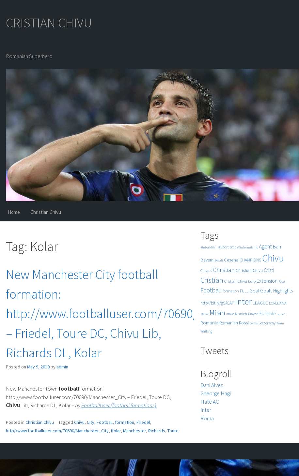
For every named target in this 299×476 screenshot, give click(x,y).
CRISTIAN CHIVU (49, 23)
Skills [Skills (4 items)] (254, 323)
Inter (205, 409)
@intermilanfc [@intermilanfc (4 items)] (247, 247)
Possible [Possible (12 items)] (267, 313)
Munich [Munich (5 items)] (241, 314)
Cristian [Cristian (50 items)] (211, 280)
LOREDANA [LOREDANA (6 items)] (278, 303)
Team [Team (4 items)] (280, 323)
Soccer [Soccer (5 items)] (263, 323)
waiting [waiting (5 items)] (206, 331)
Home (14, 212)
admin (62, 367)
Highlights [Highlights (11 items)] (283, 291)
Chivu (79, 422)
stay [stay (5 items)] (272, 323)
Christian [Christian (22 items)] (224, 270)
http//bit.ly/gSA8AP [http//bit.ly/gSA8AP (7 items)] (217, 303)
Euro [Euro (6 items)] (252, 281)
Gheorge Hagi (215, 393)
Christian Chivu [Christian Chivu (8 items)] (249, 270)
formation (124, 422)
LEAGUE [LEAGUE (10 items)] (260, 303)
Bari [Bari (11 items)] (277, 247)
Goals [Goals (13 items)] (266, 290)
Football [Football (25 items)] (211, 290)
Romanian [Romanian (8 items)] (228, 323)
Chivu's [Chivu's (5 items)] (206, 270)
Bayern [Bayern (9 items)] (206, 260)
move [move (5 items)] (230, 314)
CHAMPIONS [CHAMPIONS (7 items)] (250, 260)
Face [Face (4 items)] (281, 281)
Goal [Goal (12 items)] (254, 291)
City (90, 422)
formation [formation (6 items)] (231, 291)
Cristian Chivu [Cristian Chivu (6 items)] (235, 281)
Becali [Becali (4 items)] (218, 260)
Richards (156, 431)
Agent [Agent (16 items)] (265, 246)
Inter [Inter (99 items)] (243, 301)
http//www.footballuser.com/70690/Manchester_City (57, 431)
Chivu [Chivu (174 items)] (273, 258)
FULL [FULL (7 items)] (244, 291)
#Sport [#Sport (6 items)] (223, 247)
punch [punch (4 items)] (281, 314)
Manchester (134, 431)
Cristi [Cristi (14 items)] (269, 270)
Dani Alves (211, 385)
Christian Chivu (45, 212)
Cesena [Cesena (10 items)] (231, 260)
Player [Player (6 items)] (253, 313)
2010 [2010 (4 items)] (233, 247)
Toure (173, 431)
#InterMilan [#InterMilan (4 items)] (208, 247)
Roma (207, 418)
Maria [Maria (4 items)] (204, 314)
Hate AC (209, 401)
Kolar (116, 431)
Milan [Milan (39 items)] (217, 312)
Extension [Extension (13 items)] (267, 280)
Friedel (143, 422)
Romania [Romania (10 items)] (209, 323)
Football (105, 422)
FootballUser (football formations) (118, 405)
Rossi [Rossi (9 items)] (244, 323)
